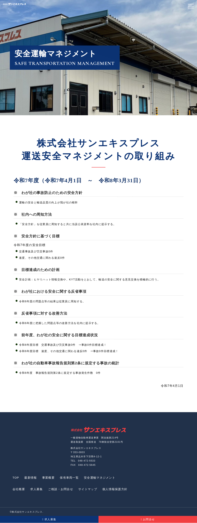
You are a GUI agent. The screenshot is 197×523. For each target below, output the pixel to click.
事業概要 (49, 477)
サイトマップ (89, 489)
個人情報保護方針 (117, 489)
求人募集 (37, 489)
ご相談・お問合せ (61, 489)
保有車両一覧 (71, 477)
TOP (16, 477)
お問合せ (148, 519)
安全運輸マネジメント (102, 477)
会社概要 (19, 489)
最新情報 (31, 477)
